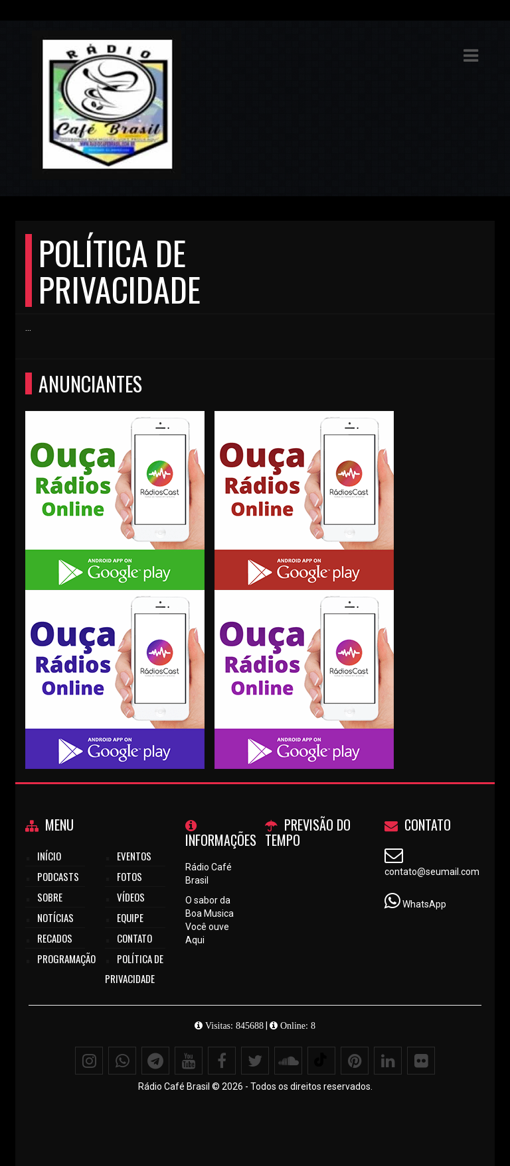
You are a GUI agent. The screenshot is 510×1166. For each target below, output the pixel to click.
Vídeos (131, 897)
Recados (54, 938)
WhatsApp (424, 904)
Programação (66, 958)
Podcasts (58, 876)
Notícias (55, 917)
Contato (134, 938)
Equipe (130, 917)
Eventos (134, 855)
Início (49, 855)
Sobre (49, 897)
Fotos (129, 876)
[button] (471, 55)
